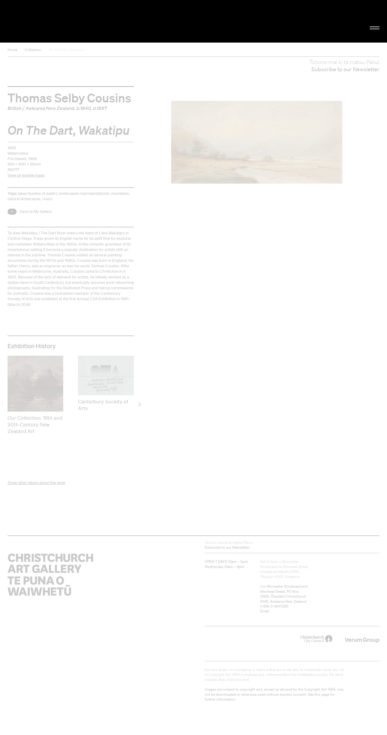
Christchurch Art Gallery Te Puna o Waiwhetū (65, 21)
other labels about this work (41, 482)
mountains (120, 193)
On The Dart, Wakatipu (67, 49)
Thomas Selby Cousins (69, 97)
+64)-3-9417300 (275, 606)
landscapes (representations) (84, 193)
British (14, 108)
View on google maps (26, 175)
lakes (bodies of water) (37, 193)
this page (321, 694)
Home (12, 49)
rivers (47, 198)
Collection (33, 49)
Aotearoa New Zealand (49, 108)
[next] (139, 404)
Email (264, 611)
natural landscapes (24, 198)
